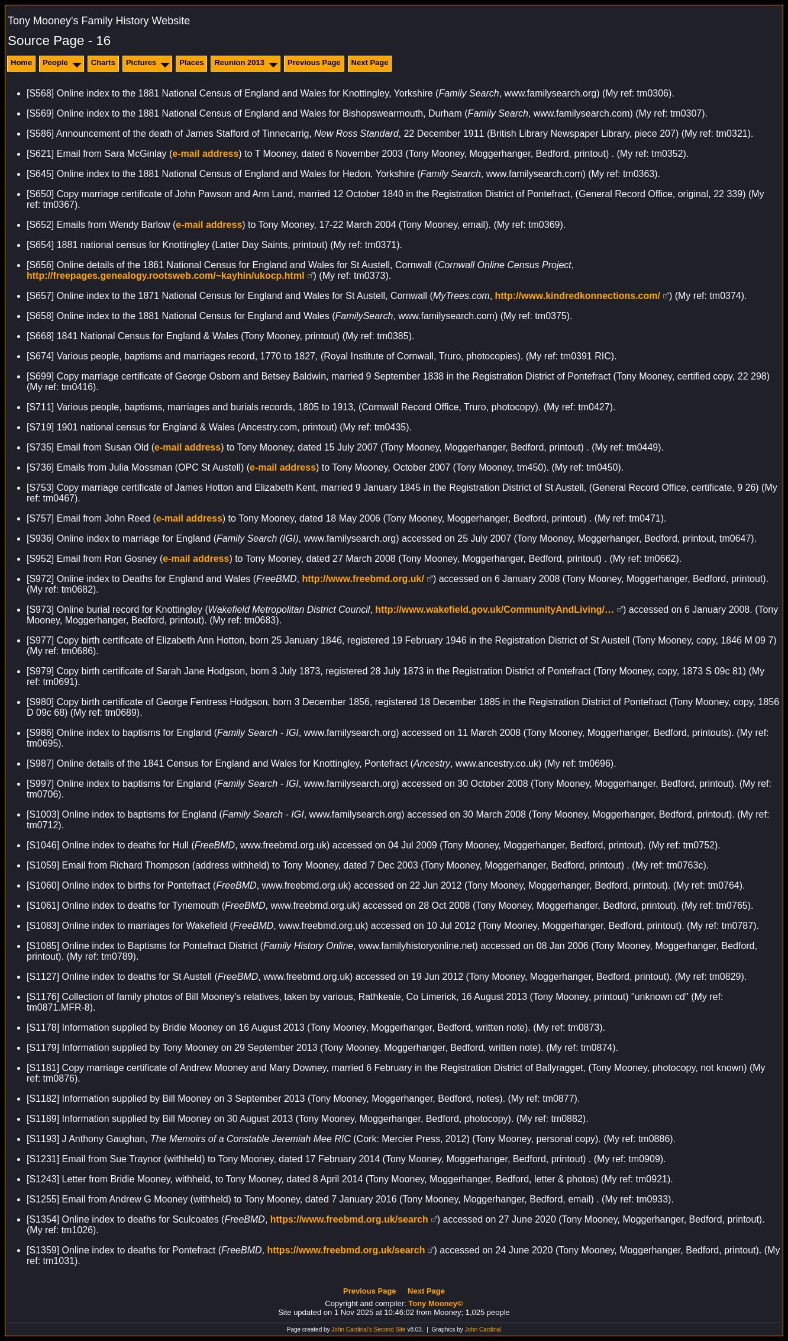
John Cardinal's (351, 1329)
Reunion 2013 (239, 62)
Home (21, 62)
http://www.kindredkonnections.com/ (577, 296)
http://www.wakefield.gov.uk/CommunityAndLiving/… (494, 609)
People (55, 62)
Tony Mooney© (435, 1303)
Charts (103, 62)
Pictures (141, 62)
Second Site (390, 1329)
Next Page (370, 62)
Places (191, 62)
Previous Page (314, 62)
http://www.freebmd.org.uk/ (363, 579)
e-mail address (205, 154)
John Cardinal (483, 1329)
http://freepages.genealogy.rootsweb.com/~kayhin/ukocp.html (166, 276)
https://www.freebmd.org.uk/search (349, 1219)
